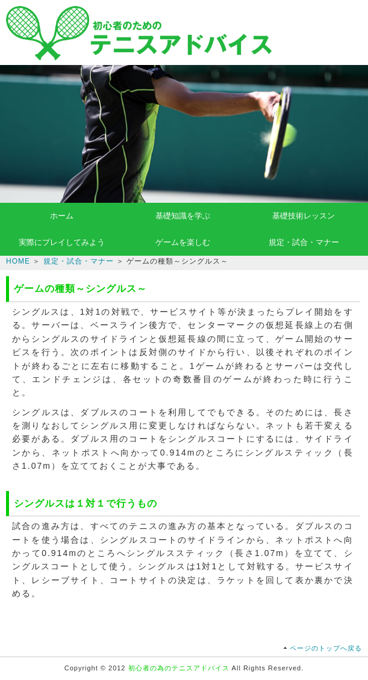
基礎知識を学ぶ (182, 215)
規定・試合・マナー (304, 242)
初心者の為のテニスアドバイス (178, 668)
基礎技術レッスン (303, 215)
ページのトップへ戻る (326, 648)
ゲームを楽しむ (182, 242)
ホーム (61, 215)
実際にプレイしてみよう (62, 242)
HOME (18, 261)
